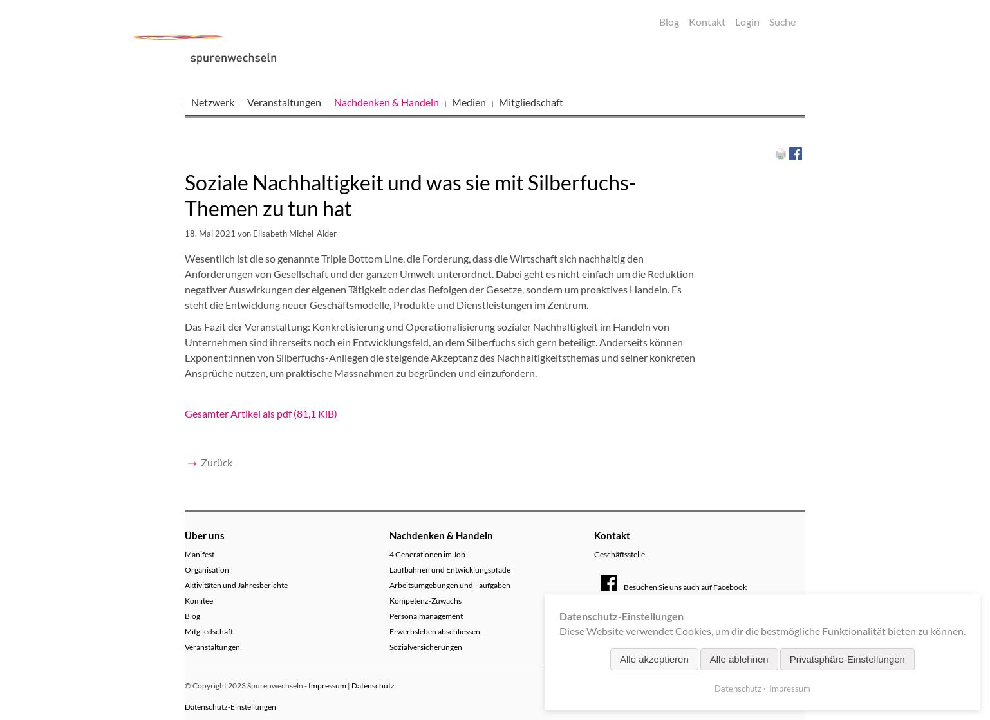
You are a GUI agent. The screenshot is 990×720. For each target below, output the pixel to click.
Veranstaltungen (284, 102)
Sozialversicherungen (425, 647)
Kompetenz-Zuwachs (425, 600)
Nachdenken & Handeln (386, 102)
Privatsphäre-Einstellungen (847, 659)
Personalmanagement (426, 616)
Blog (669, 21)
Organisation (207, 570)
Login (747, 21)
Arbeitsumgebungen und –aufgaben (449, 585)
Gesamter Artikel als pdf (261, 413)
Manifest (199, 554)
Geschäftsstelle (619, 554)
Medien (469, 102)
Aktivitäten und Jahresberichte (236, 585)
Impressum (327, 685)
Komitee (199, 600)
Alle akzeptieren (654, 659)
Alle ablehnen (739, 659)
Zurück (216, 462)
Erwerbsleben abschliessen (434, 631)
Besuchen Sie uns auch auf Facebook (674, 587)
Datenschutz (373, 685)
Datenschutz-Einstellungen (230, 707)
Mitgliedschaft (531, 102)
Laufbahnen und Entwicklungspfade (449, 570)
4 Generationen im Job (427, 554)
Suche (782, 21)
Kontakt (707, 21)
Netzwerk (212, 102)
